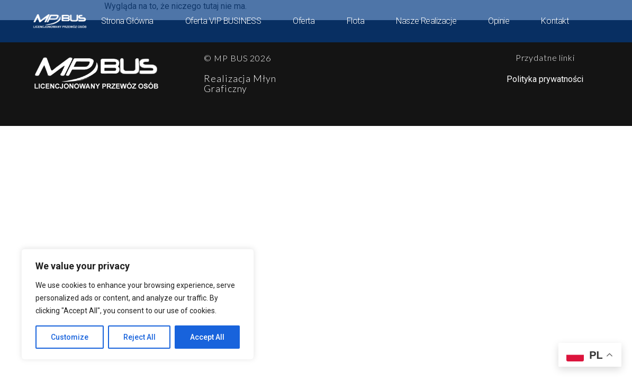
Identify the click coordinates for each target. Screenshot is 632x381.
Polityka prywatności (545, 79)
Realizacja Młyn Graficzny (240, 83)
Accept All (207, 337)
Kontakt (554, 21)
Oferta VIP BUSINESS (223, 21)
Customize (69, 337)
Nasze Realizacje (426, 21)
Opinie (498, 21)
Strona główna (127, 21)
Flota (356, 21)
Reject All (139, 337)
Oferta (303, 21)
